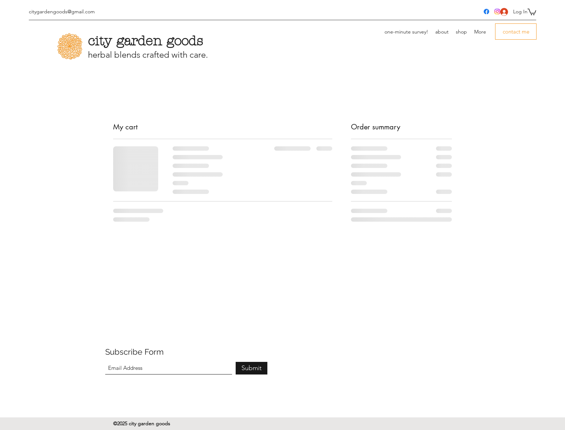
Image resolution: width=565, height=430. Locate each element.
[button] (532, 11)
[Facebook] (486, 11)
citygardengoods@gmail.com (62, 11)
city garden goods (145, 41)
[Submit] (251, 368)
